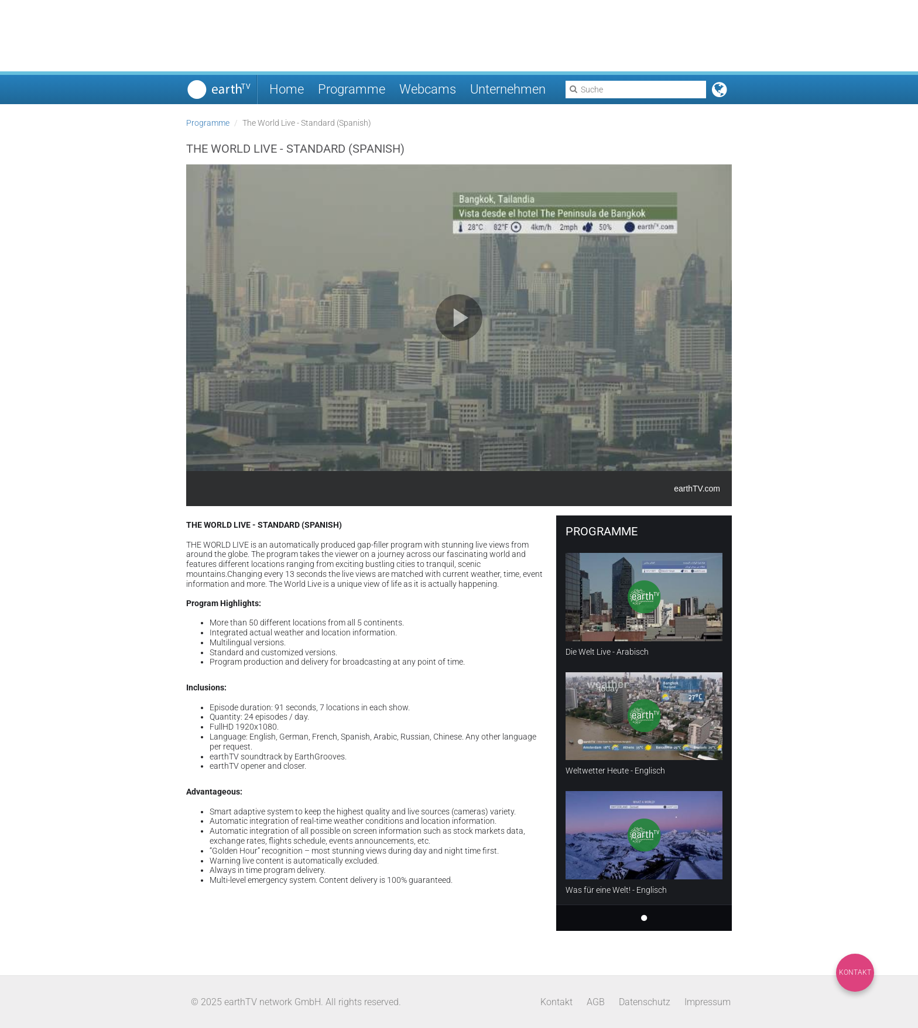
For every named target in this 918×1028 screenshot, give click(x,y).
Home (286, 89)
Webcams (427, 89)
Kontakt (855, 972)
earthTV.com (697, 488)
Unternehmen (508, 89)
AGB (596, 1002)
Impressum (707, 1002)
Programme (351, 89)
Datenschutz (644, 1002)
